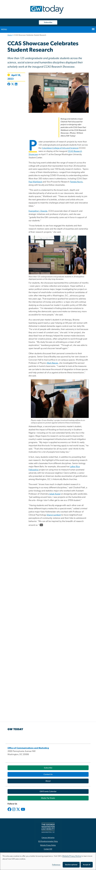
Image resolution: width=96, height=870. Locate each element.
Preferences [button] (56, 865)
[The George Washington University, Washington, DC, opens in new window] (48, 828)
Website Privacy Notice (71, 856)
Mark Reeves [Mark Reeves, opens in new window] (52, 363)
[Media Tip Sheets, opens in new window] (48, 798)
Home (10, 35)
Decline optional (71, 865)
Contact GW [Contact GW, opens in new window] (48, 849)
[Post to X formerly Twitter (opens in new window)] (12, 84)
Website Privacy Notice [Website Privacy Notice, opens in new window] (48, 845)
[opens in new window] (10, 811)
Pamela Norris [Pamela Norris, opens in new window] (76, 182)
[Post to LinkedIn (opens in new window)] (16, 84)
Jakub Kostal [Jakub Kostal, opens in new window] (54, 494)
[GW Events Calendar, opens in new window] (48, 791)
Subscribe (48, 22)
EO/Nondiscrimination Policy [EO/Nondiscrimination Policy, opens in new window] (48, 841)
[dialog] (48, 861)
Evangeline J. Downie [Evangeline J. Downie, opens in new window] (38, 211)
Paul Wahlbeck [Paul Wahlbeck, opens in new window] (35, 182)
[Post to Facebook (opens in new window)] (9, 84)
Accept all (86, 865)
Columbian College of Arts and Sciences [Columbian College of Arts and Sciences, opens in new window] (60, 148)
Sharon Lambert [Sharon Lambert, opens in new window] (54, 515)
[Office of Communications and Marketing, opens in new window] (28, 748)
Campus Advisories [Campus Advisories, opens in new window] (48, 837)
